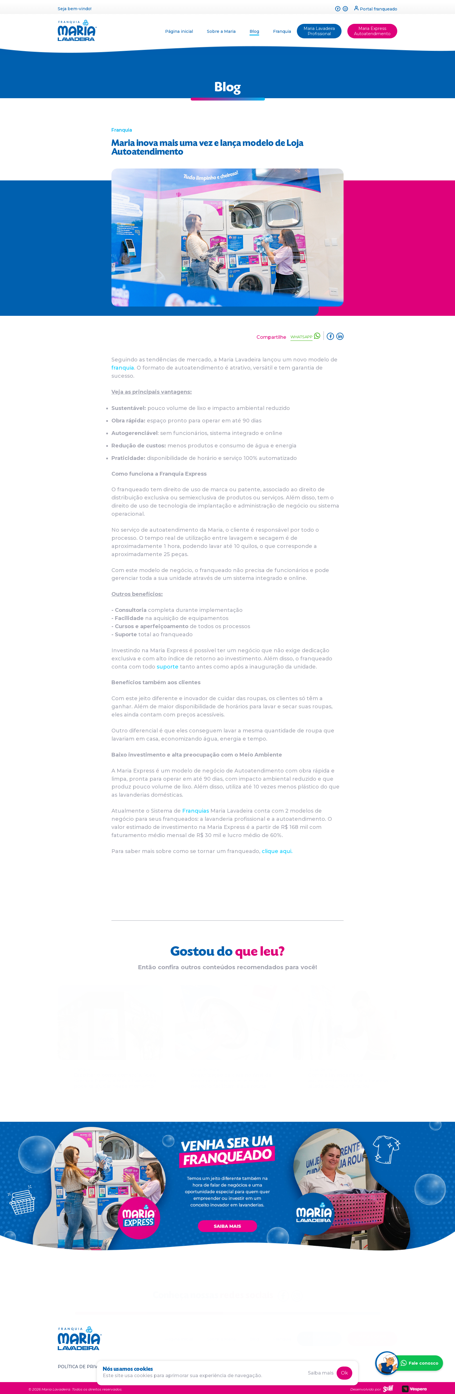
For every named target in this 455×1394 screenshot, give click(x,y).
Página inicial (179, 29)
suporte (167, 667)
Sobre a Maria (221, 29)
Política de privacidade (87, 1364)
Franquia (282, 29)
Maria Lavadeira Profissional (319, 29)
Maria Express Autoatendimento (372, 29)
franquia (122, 368)
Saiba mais (321, 1373)
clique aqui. (277, 851)
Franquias (196, 811)
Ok (344, 1373)
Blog (254, 29)
